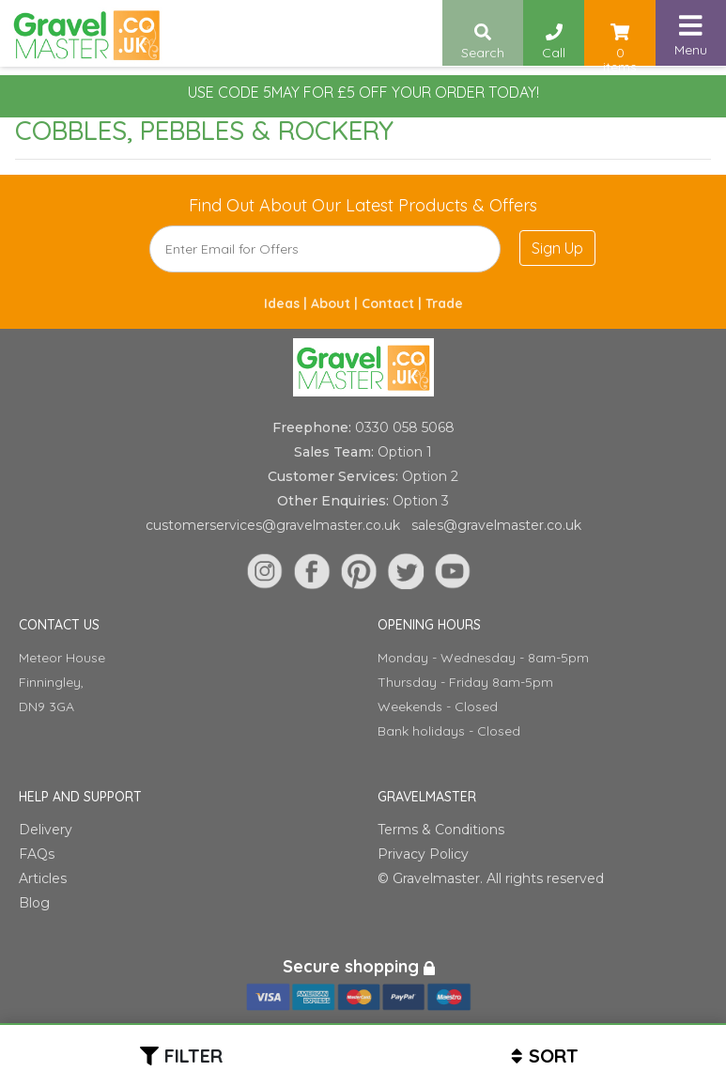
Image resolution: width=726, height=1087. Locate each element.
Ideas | (287, 303)
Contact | (393, 303)
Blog (34, 902)
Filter (193, 1055)
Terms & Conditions (441, 829)
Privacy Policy (423, 854)
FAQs (36, 854)
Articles (43, 878)
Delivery (45, 829)
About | (336, 303)
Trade (444, 303)
